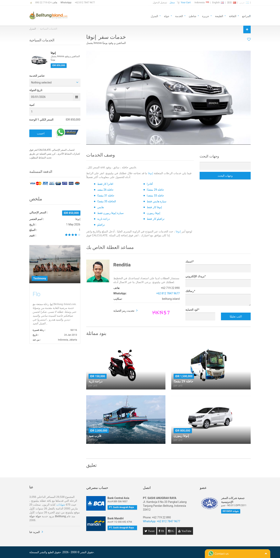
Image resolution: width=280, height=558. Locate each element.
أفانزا (150, 183)
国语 (231, 2)
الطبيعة (219, 16)
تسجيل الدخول (160, 2)
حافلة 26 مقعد (105, 189)
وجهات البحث (225, 175)
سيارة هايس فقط (156, 201)
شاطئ (192, 16)
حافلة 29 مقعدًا (155, 189)
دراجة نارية (103, 218)
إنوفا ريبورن (153, 213)
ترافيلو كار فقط (155, 218)
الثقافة (232, 16)
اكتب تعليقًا (236, 316)
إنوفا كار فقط (154, 207)
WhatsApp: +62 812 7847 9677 (161, 521)
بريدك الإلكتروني (195, 276)
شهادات (60, 504)
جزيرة (205, 16)
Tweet (151, 531)
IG (172, 531)
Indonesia (202, 2)
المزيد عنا (34, 532)
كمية (32, 104)
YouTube (186, 531)
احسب (40, 133)
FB (162, 531)
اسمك (189, 261)
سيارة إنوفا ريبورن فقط (110, 213)
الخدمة (179, 16)
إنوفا (150, 173)
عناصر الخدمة (37, 75)
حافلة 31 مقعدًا (106, 195)
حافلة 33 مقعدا (155, 195)
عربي (244, 2)
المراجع (246, 16)
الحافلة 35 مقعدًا (106, 201)
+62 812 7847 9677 (85, 2)
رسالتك (190, 291)
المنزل (154, 16)
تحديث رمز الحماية (124, 310)
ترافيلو (101, 224)
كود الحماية (192, 309)
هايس (100, 207)
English (218, 2)
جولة (166, 16)
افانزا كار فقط (105, 183)
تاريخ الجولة (35, 90)
